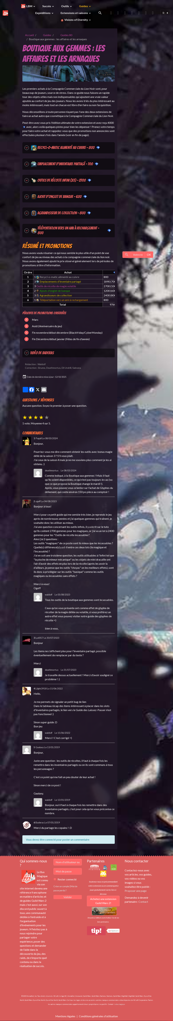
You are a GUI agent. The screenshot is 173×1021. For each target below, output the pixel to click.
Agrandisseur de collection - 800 (58, 213)
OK (149, 254)
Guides (83, 6)
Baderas (40, 822)
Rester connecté (67, 879)
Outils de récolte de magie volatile (56, 286)
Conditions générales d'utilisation (98, 1016)
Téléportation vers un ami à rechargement (62, 299)
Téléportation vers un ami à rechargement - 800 (68, 230)
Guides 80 (66, 35)
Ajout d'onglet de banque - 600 (56, 197)
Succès (47, 6)
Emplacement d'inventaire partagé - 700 (61, 164)
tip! (96, 931)
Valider (68, 897)
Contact (143, 901)
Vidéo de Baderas (39, 353)
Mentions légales (65, 1016)
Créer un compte (61, 886)
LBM (29, 6)
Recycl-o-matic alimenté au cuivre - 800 (62, 147)
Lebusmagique (119, 1004)
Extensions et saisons (74, 12)
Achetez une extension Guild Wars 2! (103, 901)
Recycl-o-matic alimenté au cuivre (57, 276)
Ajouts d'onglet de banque (53, 290)
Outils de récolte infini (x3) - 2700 (58, 180)
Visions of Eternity (76, 19)
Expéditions (43, 12)
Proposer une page (136, 890)
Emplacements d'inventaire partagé (58, 281)
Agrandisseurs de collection (54, 295)
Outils (65, 6)
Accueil (29, 35)
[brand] (5, 13)
